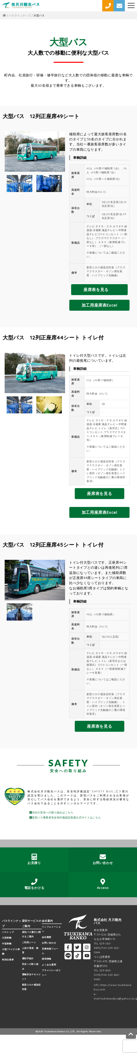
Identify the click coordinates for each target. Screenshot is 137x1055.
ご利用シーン (29, 942)
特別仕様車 (8, 959)
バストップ (8, 932)
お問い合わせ (103, 859)
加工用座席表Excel (99, 305)
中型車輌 (7, 943)
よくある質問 (49, 964)
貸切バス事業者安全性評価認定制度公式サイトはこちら (65, 817)
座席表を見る (96, 289)
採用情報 (46, 958)
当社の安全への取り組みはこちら (51, 812)
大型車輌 (7, 937)
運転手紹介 (28, 958)
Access (103, 884)
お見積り (34, 859)
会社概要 (46, 937)
